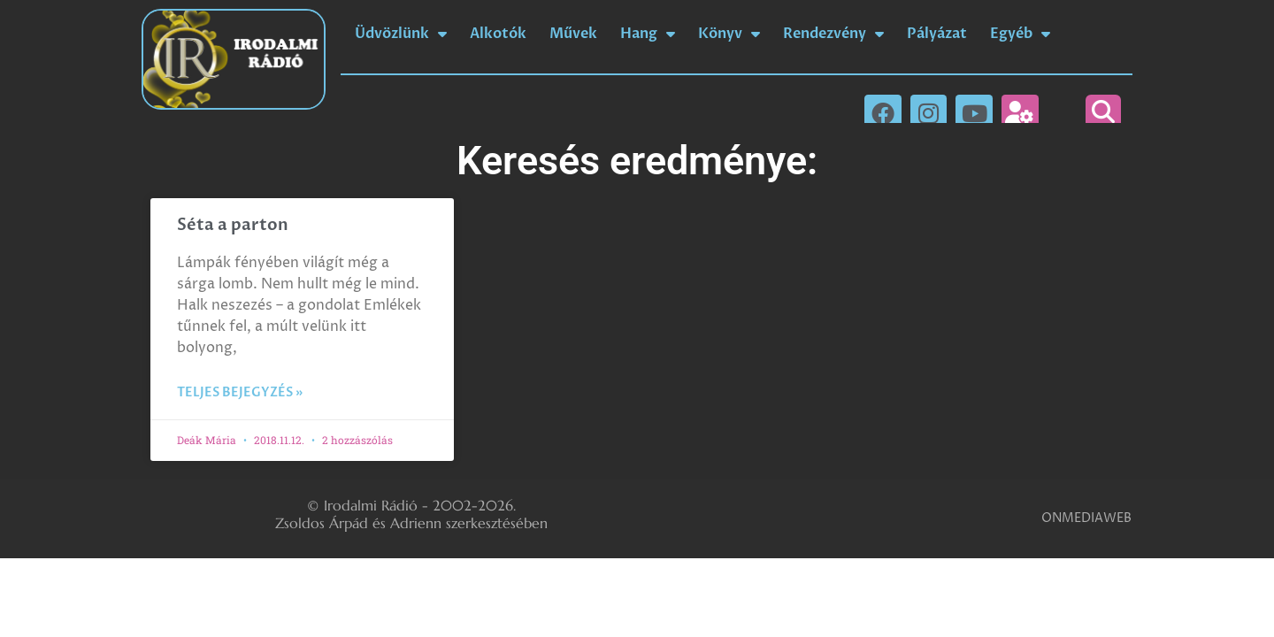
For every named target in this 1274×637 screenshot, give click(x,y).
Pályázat (937, 33)
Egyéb (1020, 34)
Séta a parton (232, 225)
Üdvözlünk (401, 34)
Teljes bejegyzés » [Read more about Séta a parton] (240, 392)
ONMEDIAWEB (1086, 518)
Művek (573, 33)
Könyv (729, 34)
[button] (1103, 112)
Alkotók (498, 33)
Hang (647, 34)
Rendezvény (833, 34)
